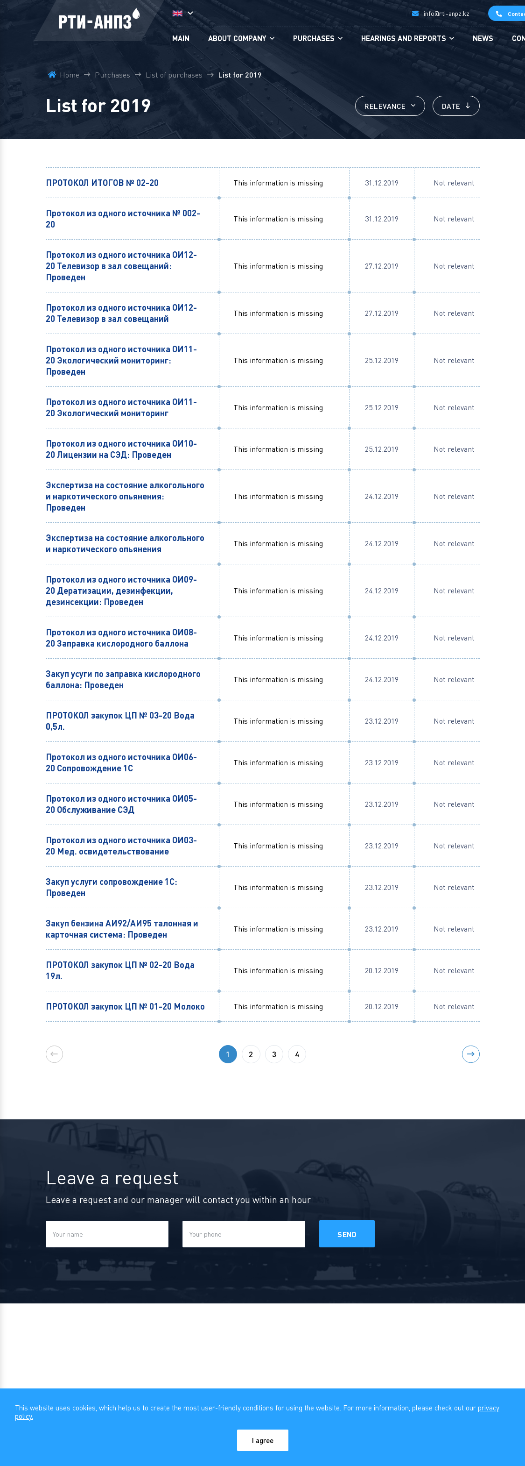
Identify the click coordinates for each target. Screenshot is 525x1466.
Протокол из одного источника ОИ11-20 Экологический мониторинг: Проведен (122, 360)
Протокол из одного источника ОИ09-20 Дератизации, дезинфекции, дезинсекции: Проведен (122, 591)
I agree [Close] (262, 1440)
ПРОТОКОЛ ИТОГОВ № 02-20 (104, 183)
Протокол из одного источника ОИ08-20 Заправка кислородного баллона (122, 638)
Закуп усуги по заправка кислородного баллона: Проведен (123, 680)
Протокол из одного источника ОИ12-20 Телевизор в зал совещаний (122, 314)
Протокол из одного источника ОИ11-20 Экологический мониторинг (122, 408)
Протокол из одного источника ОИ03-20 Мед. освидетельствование (122, 846)
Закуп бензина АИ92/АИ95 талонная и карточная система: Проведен (122, 929)
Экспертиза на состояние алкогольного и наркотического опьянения (125, 544)
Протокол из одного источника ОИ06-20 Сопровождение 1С (122, 763)
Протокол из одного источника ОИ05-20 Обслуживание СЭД (122, 805)
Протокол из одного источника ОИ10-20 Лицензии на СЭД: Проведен (122, 450)
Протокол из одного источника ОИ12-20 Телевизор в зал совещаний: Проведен (122, 266)
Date (448, 106)
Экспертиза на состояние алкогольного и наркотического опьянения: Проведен (125, 496)
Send (348, 1247)
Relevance (379, 106)
